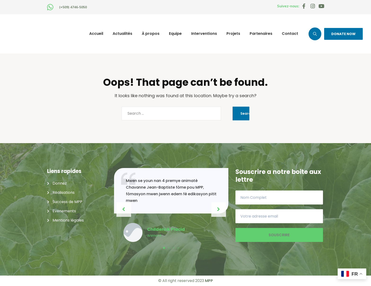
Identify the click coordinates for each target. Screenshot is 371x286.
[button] (164, 248)
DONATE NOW (343, 34)
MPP (209, 280)
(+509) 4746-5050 (73, 7)
